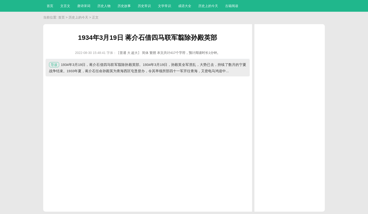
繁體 (153, 53)
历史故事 (124, 6)
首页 (50, 6)
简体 (145, 53)
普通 (123, 53)
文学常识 (164, 6)
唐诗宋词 (83, 6)
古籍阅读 (231, 6)
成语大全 (184, 6)
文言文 (65, 6)
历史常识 (144, 6)
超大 (134, 53)
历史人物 (104, 6)
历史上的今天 (208, 6)
